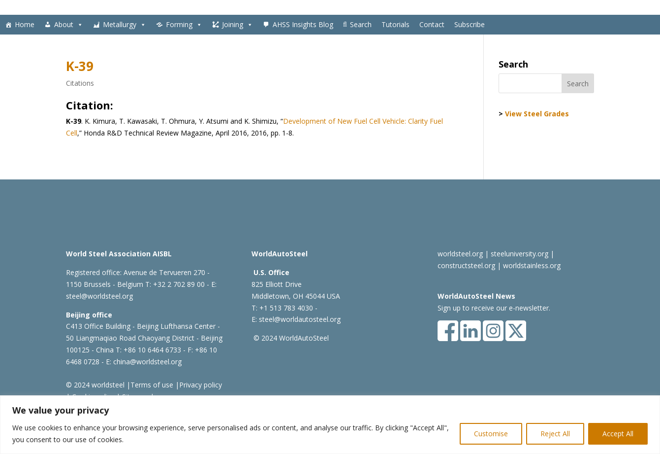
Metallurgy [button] (124, 25)
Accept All (617, 433)
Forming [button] (184, 25)
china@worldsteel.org (147, 361)
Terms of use (151, 384)
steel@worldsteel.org (99, 296)
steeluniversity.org (519, 253)
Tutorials (395, 24)
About (68, 25)
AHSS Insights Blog (303, 24)
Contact (431, 24)
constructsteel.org (466, 265)
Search (361, 24)
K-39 (80, 66)
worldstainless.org (532, 265)
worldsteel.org (460, 253)
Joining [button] (237, 25)
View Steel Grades (537, 113)
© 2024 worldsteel (95, 384)
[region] (330, 424)
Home (24, 24)
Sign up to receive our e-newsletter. (494, 308)
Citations (80, 83)
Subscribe (469, 24)
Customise (491, 433)
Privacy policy (200, 384)
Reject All (555, 433)
